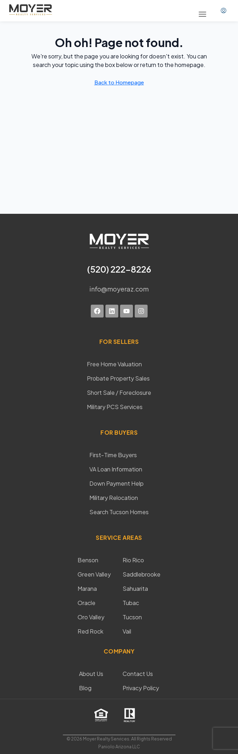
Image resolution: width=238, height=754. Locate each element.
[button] (202, 14)
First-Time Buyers (113, 455)
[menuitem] (223, 10)
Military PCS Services (115, 406)
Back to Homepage (119, 82)
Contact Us (138, 673)
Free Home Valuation (114, 364)
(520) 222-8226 (119, 269)
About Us (91, 673)
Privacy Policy (141, 688)
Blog (85, 688)
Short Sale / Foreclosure (119, 392)
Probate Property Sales (118, 378)
